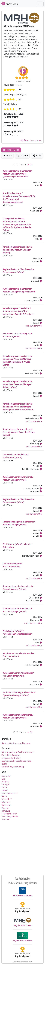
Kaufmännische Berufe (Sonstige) (16, 761)
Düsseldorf (6, 799)
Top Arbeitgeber (22, 878)
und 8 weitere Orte (33, 348)
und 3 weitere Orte (33, 707)
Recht (4, 763)
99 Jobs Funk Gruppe (22, 892)
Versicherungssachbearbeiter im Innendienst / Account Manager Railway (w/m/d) (17, 384)
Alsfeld (4, 790)
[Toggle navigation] (40, 3)
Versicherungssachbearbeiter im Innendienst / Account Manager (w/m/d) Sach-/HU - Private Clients (18, 407)
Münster (5, 819)
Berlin (4, 796)
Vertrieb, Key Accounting (12, 766)
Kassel (4, 787)
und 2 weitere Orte (33, 325)
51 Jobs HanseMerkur (22, 937)
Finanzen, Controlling (11, 758)
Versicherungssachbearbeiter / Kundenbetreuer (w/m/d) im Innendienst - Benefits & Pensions (18, 311)
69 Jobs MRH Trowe (22, 922)
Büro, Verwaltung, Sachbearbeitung (17, 752)
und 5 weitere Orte (33, 446)
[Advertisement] (22, 847)
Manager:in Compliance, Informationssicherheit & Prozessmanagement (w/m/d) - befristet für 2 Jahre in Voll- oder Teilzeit (17, 224)
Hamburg (5, 811)
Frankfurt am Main (9, 793)
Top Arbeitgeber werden (22, 962)
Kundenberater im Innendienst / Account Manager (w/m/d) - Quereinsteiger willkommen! (17, 174)
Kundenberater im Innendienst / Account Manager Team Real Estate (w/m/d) (19, 432)
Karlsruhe (5, 805)
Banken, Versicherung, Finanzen (15, 743)
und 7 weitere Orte (33, 645)
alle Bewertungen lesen (31, 140)
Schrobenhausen (9, 813)
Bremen (5, 781)
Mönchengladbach (9, 816)
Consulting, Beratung (11, 755)
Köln (3, 779)
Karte (37, 155)
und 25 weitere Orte (33, 623)
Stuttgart (5, 784)
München (5, 802)
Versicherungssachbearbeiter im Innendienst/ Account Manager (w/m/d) (17, 250)
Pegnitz (4, 808)
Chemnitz (5, 776)
